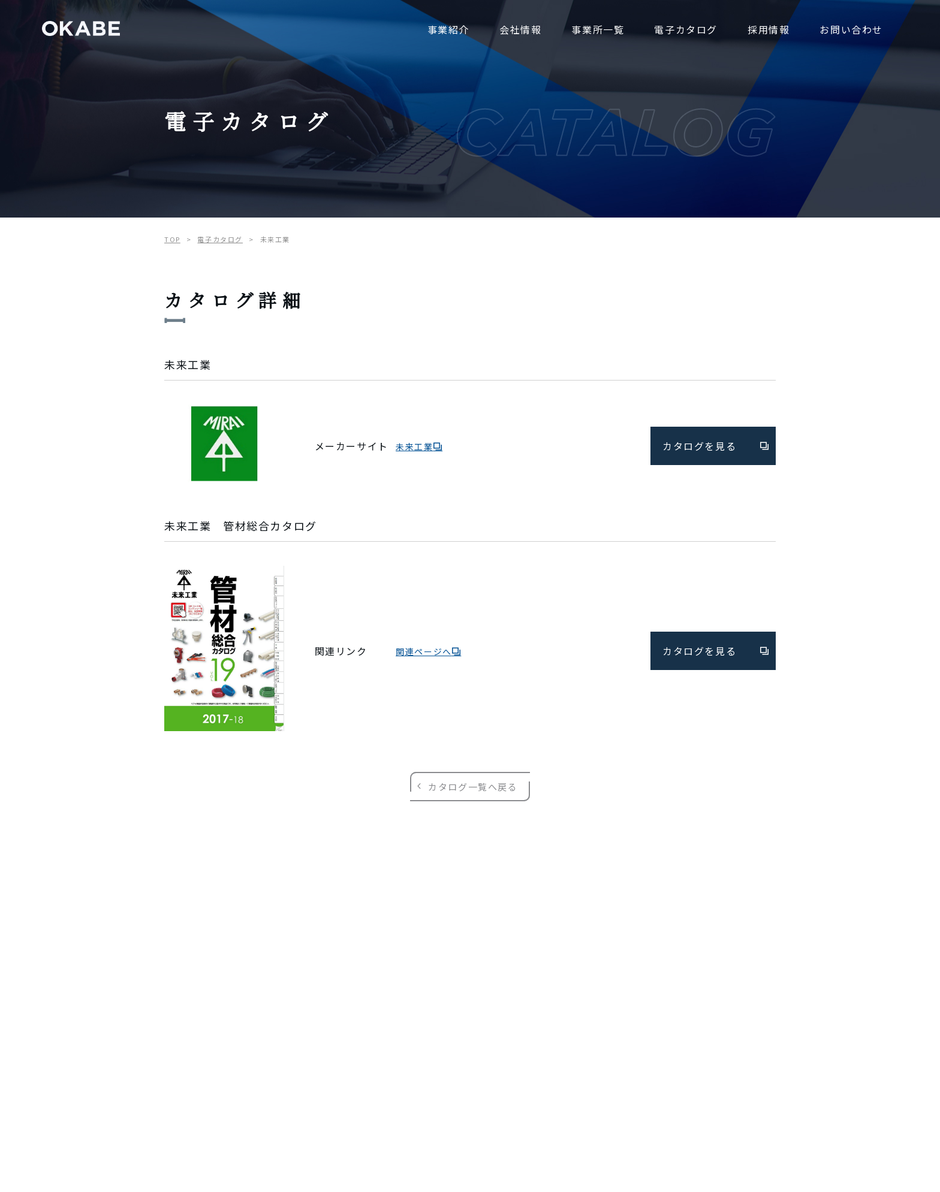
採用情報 (769, 29)
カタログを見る (716, 446)
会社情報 (520, 29)
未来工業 (419, 446)
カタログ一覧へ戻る (470, 786)
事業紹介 (448, 29)
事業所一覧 (597, 29)
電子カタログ (686, 29)
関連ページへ (428, 651)
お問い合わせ (851, 29)
